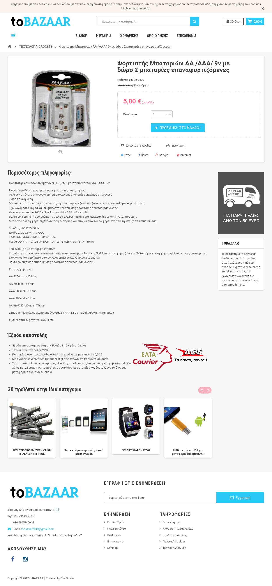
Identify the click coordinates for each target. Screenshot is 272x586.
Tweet (126, 155)
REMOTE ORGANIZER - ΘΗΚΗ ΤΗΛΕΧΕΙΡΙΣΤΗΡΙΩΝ (31, 452)
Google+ (162, 155)
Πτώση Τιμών (116, 522)
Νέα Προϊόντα (116, 528)
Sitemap (112, 547)
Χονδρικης (129, 35)
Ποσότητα (130, 114)
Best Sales (114, 535)
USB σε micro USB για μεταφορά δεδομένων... (188, 452)
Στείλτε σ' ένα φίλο (138, 145)
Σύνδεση (233, 21)
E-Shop (81, 35)
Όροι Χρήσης (157, 35)
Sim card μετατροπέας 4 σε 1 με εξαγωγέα (84, 452)
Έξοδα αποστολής (175, 535)
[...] (57, 509)
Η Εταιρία (103, 35)
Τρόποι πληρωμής (174, 547)
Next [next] (208, 390)
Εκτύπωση (178, 145)
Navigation (13, 35)
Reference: (125, 79)
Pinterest (184, 155)
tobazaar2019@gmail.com (38, 529)
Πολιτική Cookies (174, 541)
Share (143, 155)
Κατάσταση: (125, 85)
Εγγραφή (240, 497)
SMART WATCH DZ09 (136, 450)
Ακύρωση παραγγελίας (178, 528)
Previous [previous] (201, 390)
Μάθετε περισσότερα (135, 8)
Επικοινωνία (186, 35)
